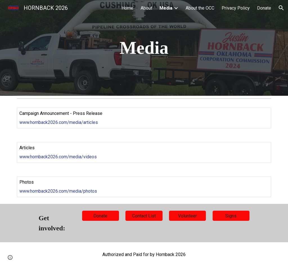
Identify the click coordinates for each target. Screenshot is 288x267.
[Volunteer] (187, 216)
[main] (144, 48)
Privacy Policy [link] (236, 8)
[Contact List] (144, 216)
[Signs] (231, 216)
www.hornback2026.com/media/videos (58, 156)
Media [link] (165, 8)
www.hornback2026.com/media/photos (58, 191)
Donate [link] (264, 8)
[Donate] (100, 216)
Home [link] (127, 8)
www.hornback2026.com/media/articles (58, 122)
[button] (281, 8)
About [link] (146, 8)
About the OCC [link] (200, 8)
